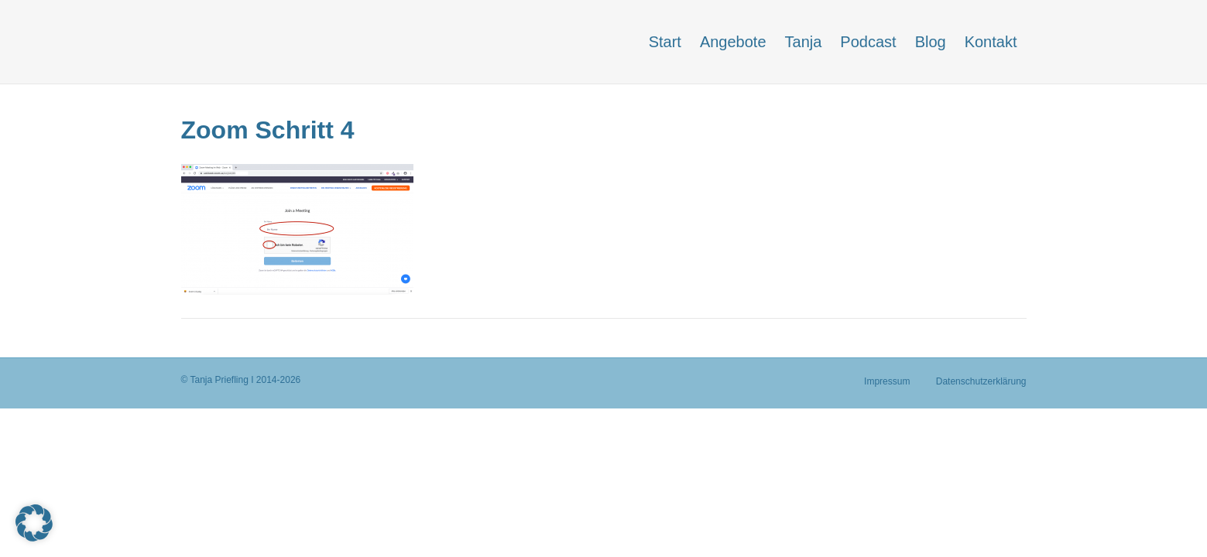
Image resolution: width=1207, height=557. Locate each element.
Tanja (803, 41)
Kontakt (991, 41)
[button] (34, 523)
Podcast (868, 41)
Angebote (733, 41)
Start (665, 41)
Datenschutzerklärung (981, 381)
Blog (930, 41)
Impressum (887, 381)
